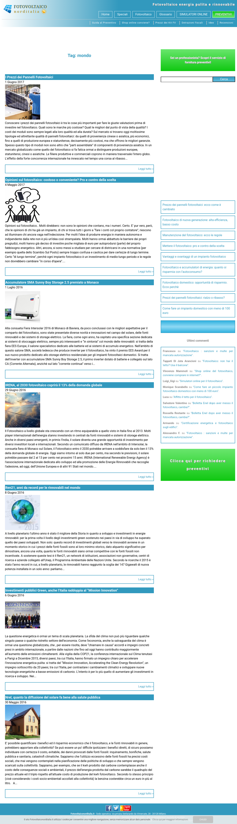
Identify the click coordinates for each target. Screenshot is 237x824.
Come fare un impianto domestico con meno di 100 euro (196, 311)
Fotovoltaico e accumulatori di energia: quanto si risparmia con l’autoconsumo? (194, 270)
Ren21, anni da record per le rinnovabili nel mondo (42, 488)
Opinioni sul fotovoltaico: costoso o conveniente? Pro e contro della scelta (60, 180)
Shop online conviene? (136, 22)
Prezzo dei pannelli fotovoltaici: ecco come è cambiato (192, 207)
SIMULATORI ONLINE (194, 14)
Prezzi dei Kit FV (166, 22)
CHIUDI (203, 819)
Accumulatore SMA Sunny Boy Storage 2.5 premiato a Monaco (52, 282)
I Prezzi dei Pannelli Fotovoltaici (29, 77)
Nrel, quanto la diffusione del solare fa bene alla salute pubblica (52, 697)
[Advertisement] (118, 37)
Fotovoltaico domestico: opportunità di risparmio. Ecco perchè (195, 285)
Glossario (165, 14)
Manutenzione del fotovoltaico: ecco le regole (192, 235)
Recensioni (226, 22)
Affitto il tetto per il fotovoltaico (192, 397)
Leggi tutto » (145, 168)
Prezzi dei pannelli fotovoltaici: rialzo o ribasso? (194, 297)
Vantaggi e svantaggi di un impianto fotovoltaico (194, 256)
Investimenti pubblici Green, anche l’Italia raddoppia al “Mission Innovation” (61, 590)
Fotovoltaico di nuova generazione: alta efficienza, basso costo (195, 222)
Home (105, 14)
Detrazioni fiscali (192, 22)
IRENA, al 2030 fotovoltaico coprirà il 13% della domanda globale (53, 385)
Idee (211, 22)
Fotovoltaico (165, 4)
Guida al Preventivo (104, 22)
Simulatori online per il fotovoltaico (201, 381)
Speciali (122, 14)
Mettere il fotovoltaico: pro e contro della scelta (193, 246)
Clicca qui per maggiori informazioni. (170, 819)
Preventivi (223, 14)
